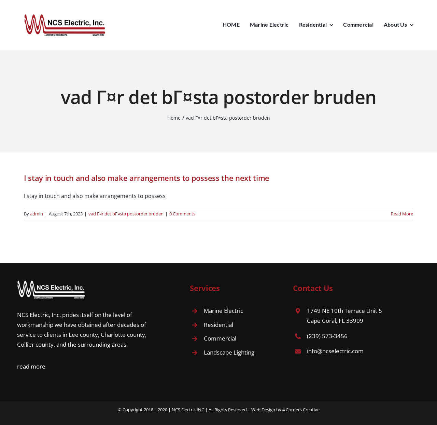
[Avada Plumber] (65, 16)
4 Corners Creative (301, 410)
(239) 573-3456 (327, 336)
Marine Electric (223, 311)
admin (36, 214)
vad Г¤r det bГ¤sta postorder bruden (126, 214)
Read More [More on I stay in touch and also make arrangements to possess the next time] (402, 214)
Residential (218, 325)
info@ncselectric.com (335, 351)
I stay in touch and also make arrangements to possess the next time (146, 178)
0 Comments (182, 214)
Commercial (220, 338)
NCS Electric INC (188, 410)
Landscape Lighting (229, 352)
